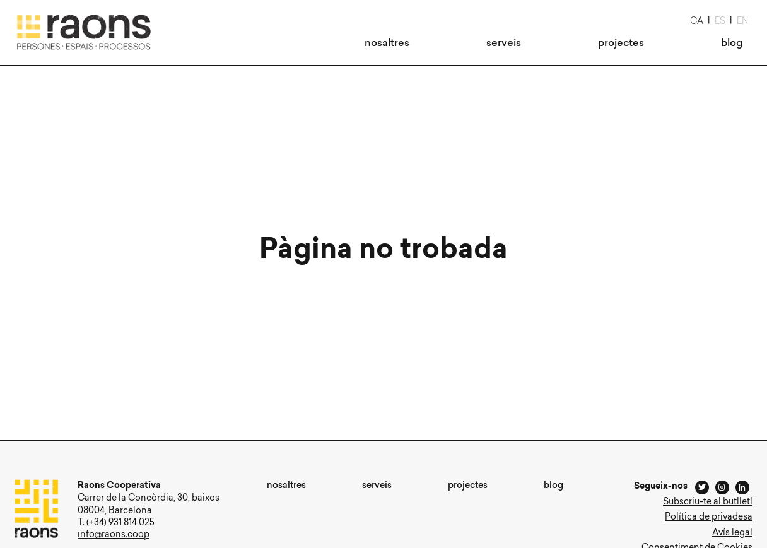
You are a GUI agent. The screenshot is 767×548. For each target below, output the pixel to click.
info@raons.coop (113, 535)
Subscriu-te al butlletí (707, 502)
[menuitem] (386, 43)
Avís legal (732, 533)
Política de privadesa (708, 517)
